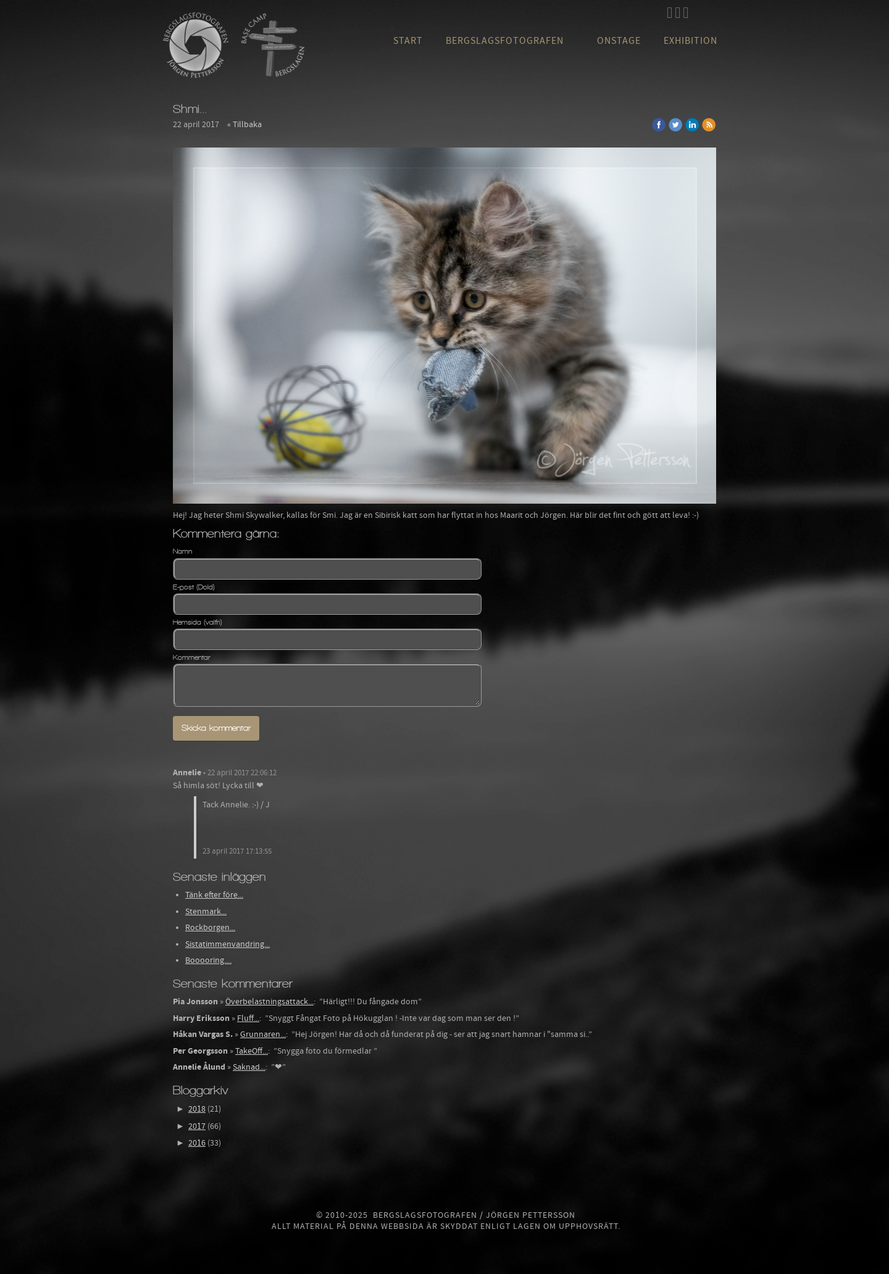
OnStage (619, 41)
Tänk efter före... (214, 895)
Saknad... (249, 1067)
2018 (197, 1109)
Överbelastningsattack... (269, 1001)
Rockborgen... (210, 927)
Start (408, 41)
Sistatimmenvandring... (227, 944)
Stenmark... (206, 911)
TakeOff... (251, 1051)
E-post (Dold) (194, 587)
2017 (197, 1126)
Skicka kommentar (216, 728)
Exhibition (690, 41)
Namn (182, 551)
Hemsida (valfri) (197, 622)
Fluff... (248, 1018)
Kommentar (192, 657)
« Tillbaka (244, 124)
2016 (197, 1143)
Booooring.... (208, 960)
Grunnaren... (263, 1034)
